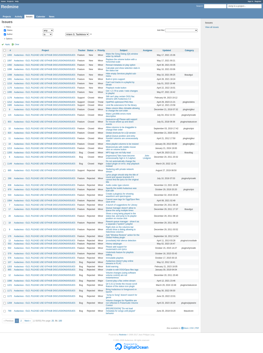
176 (9, 236)
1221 (9, 285)
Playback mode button (116, 88)
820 (9, 133)
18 (9, 223)
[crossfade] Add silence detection (121, 240)
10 (9, 128)
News (51, 16)
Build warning (112, 266)
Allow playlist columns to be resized (122, 144)
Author (9, 34)
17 (9, 209)
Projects (10, 1)
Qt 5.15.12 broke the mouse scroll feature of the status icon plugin (121, 285)
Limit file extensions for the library (121, 105)
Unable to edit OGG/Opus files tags (122, 269)
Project (45, 50)
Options (9, 39)
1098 (9, 75)
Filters (8, 27)
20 (9, 216)
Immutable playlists (114, 258)
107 (9, 262)
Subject (123, 50)
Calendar (40, 16)
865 (9, 269)
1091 (9, 79)
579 (9, 253)
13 (9, 240)
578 (9, 258)
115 (9, 115)
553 (9, 243)
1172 (9, 296)
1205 (9, 152)
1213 (9, 148)
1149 (9, 163)
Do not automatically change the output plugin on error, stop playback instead (122, 163)
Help (17, 1)
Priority (101, 50)
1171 (9, 290)
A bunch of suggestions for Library (121, 205)
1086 (9, 281)
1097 (9, 60)
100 (60, 321)
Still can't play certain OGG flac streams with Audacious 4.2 (120, 97)
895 (9, 170)
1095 (9, 92)
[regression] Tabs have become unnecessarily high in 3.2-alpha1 (121, 157)
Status (9, 30)
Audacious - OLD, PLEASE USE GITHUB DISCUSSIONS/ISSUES (44, 55)
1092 (9, 65)
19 (9, 144)
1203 (9, 266)
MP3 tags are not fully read (118, 152)
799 (9, 311)
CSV (192, 328)
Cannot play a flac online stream (120, 281)
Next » (28, 321)
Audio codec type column (117, 185)
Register (258, 1)
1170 (9, 88)
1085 (9, 105)
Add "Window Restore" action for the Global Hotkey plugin (122, 236)
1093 (9, 55)
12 (9, 275)
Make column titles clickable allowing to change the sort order (123, 109)
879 (9, 189)
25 (53, 321)
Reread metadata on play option (120, 65)
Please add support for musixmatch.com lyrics (116, 248)
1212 (9, 102)
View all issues (212, 27)
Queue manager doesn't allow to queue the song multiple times (121, 209)
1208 (9, 303)
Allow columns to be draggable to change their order (121, 128)
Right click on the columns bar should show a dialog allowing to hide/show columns (121, 229)
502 (9, 248)
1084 (9, 200)
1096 (9, 69)
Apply (7, 44)
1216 (9, 83)
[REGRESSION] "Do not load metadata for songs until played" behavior (120, 311)
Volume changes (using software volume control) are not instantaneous (121, 275)
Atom (186, 328)
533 (9, 195)
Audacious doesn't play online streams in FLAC (119, 262)
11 (9, 138)
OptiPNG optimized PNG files (119, 102)
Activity (18, 16)
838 (9, 185)
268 (9, 178)
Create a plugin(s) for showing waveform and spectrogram (119, 195)
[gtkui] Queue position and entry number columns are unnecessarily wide (122, 138)
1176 (9, 97)
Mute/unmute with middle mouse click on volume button (121, 148)
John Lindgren (147, 157)
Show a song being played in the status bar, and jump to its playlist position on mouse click (121, 216)
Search (199, 6)
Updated (167, 50)
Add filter (161, 30)
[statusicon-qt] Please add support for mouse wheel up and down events (121, 121)
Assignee (147, 50)
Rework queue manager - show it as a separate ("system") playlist (122, 222)
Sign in (250, 1)
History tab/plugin (114, 243)
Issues (29, 16)
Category (189, 50)
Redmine (122, 335)
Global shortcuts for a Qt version (121, 133)
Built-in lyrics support (115, 79)
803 (9, 122)
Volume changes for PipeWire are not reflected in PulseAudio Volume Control (122, 303)
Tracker (81, 50)
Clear (17, 44)
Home (3, 1)
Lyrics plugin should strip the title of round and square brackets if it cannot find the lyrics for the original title (122, 178)
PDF (197, 328)
